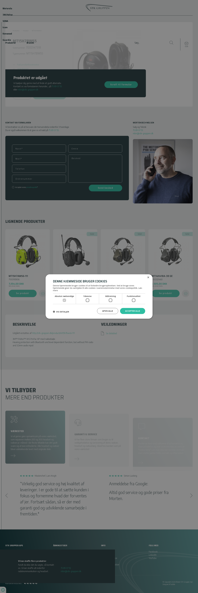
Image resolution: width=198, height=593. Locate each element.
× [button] (148, 278)
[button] (61, 311)
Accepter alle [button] (132, 311)
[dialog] (99, 296)
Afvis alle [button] (107, 311)
